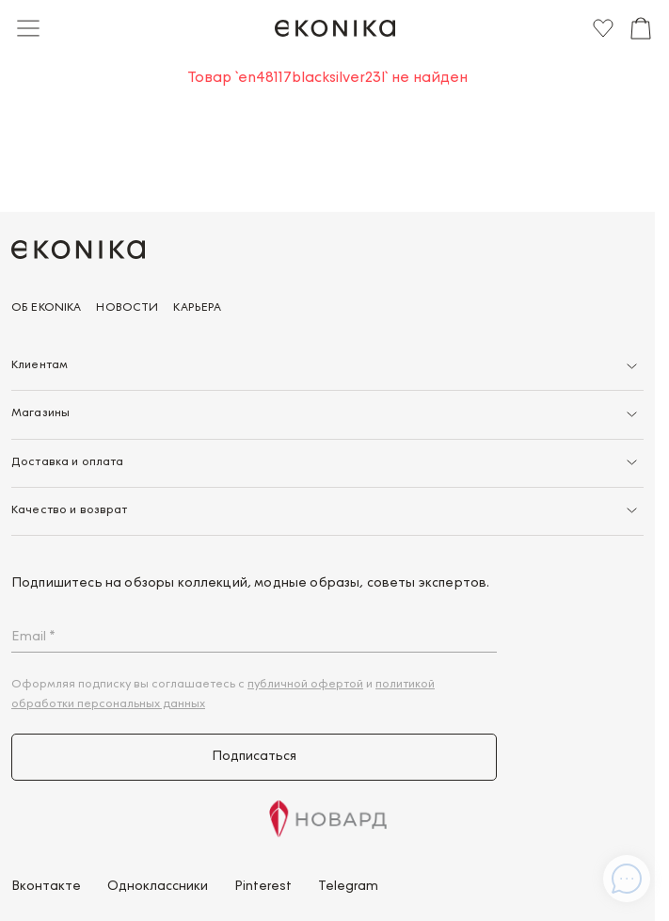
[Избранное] (603, 28)
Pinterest (263, 887)
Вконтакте (46, 887)
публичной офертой (305, 684)
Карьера (197, 308)
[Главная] (335, 28)
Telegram (348, 887)
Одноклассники (157, 887)
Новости (127, 308)
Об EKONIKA (46, 308)
